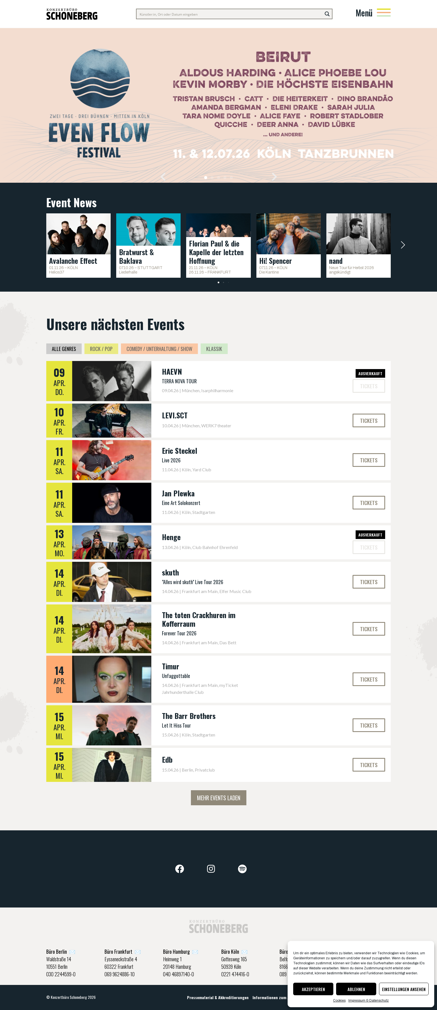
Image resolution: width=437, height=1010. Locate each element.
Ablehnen (356, 989)
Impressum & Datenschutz (368, 1000)
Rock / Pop (101, 348)
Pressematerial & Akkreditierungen (218, 997)
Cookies (339, 1000)
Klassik (214, 348)
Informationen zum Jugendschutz (282, 997)
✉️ (60, 951)
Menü (364, 12)
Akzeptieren (313, 989)
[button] (163, 176)
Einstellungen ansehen (404, 989)
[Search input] (230, 14)
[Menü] (384, 12)
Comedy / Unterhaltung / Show (159, 348)
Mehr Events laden (218, 798)
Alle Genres (64, 348)
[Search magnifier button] (327, 14)
